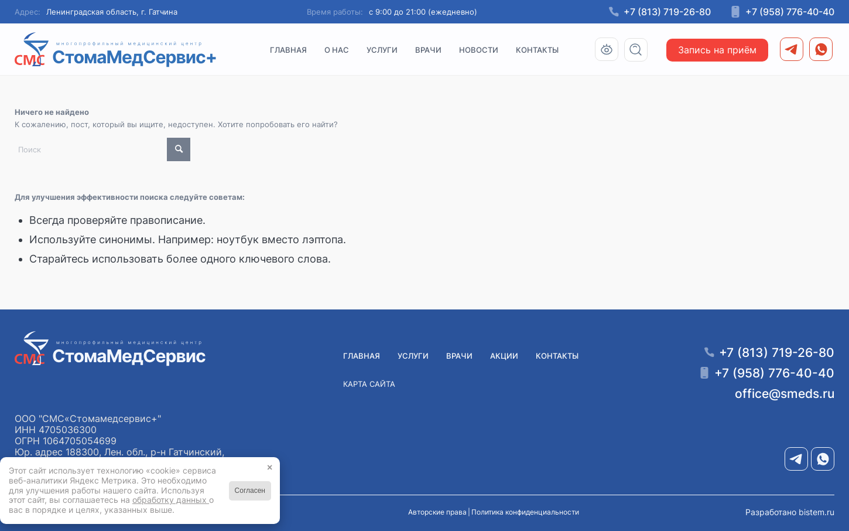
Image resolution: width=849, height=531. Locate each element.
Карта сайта (369, 384)
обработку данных (170, 500)
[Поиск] (639, 49)
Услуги (413, 355)
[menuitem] (288, 49)
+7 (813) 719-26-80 (667, 12)
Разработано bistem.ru (789, 512)
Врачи (459, 355)
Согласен (250, 490)
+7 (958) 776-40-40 (789, 12)
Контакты (557, 355)
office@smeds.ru (784, 393)
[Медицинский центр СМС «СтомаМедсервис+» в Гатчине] (116, 49)
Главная (361, 355)
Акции (504, 355)
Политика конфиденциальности (525, 512)
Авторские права (437, 512)
